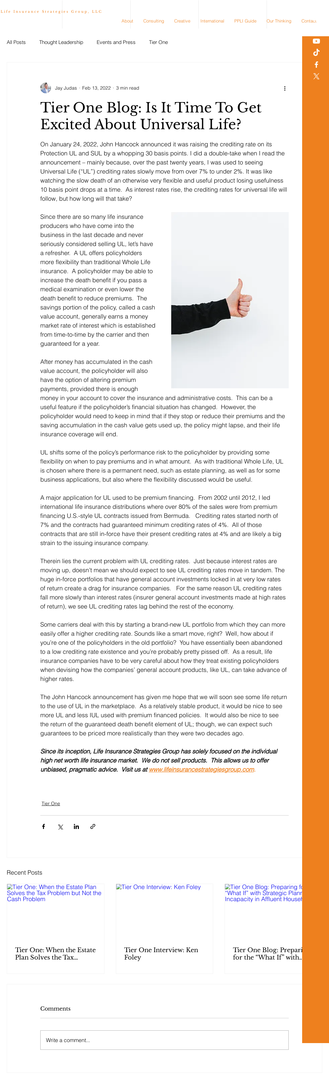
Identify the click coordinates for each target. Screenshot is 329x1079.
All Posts (16, 42)
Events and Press (116, 42)
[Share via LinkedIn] (76, 826)
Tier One (158, 42)
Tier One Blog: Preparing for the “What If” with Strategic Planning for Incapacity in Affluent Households (272, 953)
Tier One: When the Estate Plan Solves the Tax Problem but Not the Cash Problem (55, 953)
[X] (316, 76)
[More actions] (285, 88)
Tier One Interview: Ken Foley (161, 953)
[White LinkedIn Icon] (316, 17)
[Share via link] (93, 826)
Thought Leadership (61, 42)
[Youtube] (316, 41)
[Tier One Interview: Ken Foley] (164, 911)
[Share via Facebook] (43, 826)
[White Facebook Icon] (316, 64)
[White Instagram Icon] (316, 29)
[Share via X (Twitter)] (60, 826)
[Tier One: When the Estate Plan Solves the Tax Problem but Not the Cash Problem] (55, 911)
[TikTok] (316, 53)
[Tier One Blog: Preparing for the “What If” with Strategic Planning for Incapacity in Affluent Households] (273, 911)
